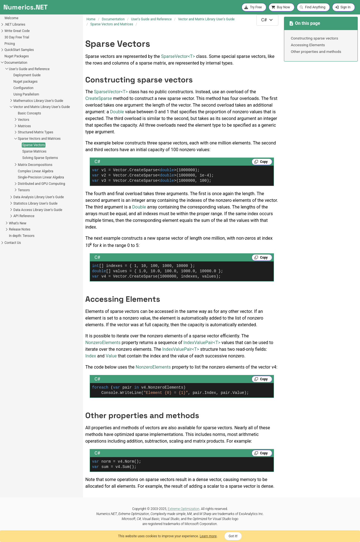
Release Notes (19, 229)
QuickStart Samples (19, 50)
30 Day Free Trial (16, 37)
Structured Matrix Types (35, 132)
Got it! (233, 536)
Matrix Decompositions (35, 165)
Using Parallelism (26, 94)
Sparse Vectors (33, 145)
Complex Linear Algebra (35, 171)
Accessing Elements (308, 45)
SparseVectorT (178, 56)
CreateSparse (98, 98)
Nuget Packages (16, 56)
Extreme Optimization (183, 509)
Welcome (11, 18)
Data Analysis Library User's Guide (38, 197)
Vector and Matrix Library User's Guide (41, 107)
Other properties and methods (316, 51)
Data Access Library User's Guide (37, 210)
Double (117, 111)
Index (90, 356)
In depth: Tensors (22, 236)
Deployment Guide (27, 75)
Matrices (24, 126)
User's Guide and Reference (29, 69)
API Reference (23, 216)
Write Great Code (17, 31)
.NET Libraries (14, 24)
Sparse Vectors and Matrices (39, 139)
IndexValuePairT (201, 342)
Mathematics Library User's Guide (38, 101)
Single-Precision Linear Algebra (41, 177)
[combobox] (267, 20)
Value (111, 356)
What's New (17, 223)
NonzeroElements (102, 342)
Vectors (23, 120)
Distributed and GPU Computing (41, 184)
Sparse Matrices (34, 151)
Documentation (15, 63)
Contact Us (12, 243)
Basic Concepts (29, 113)
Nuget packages (25, 82)
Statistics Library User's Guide (35, 203)
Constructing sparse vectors (314, 38)
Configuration (23, 88)
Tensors (24, 190)
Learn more (208, 536)
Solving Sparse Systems (40, 158)
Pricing (9, 44)
